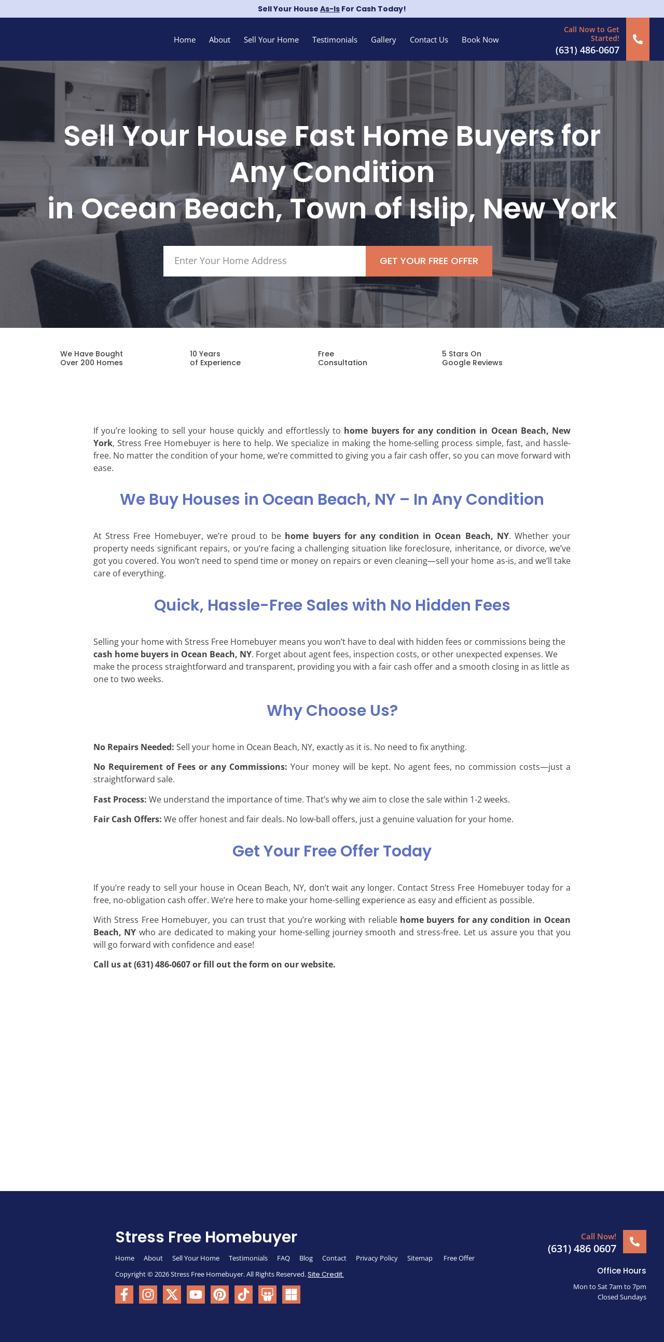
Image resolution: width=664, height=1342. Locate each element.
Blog (306, 1258)
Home (185, 39)
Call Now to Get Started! (591, 33)
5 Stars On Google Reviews (472, 358)
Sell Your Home (271, 39)
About (219, 39)
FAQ (283, 1258)
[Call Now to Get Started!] (637, 39)
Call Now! (598, 1236)
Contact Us (429, 39)
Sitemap (420, 1258)
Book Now (480, 39)
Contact (334, 1258)
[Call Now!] (634, 1241)
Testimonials (334, 39)
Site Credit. (326, 1274)
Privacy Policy (377, 1258)
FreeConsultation (342, 358)
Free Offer (459, 1258)
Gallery (383, 39)
